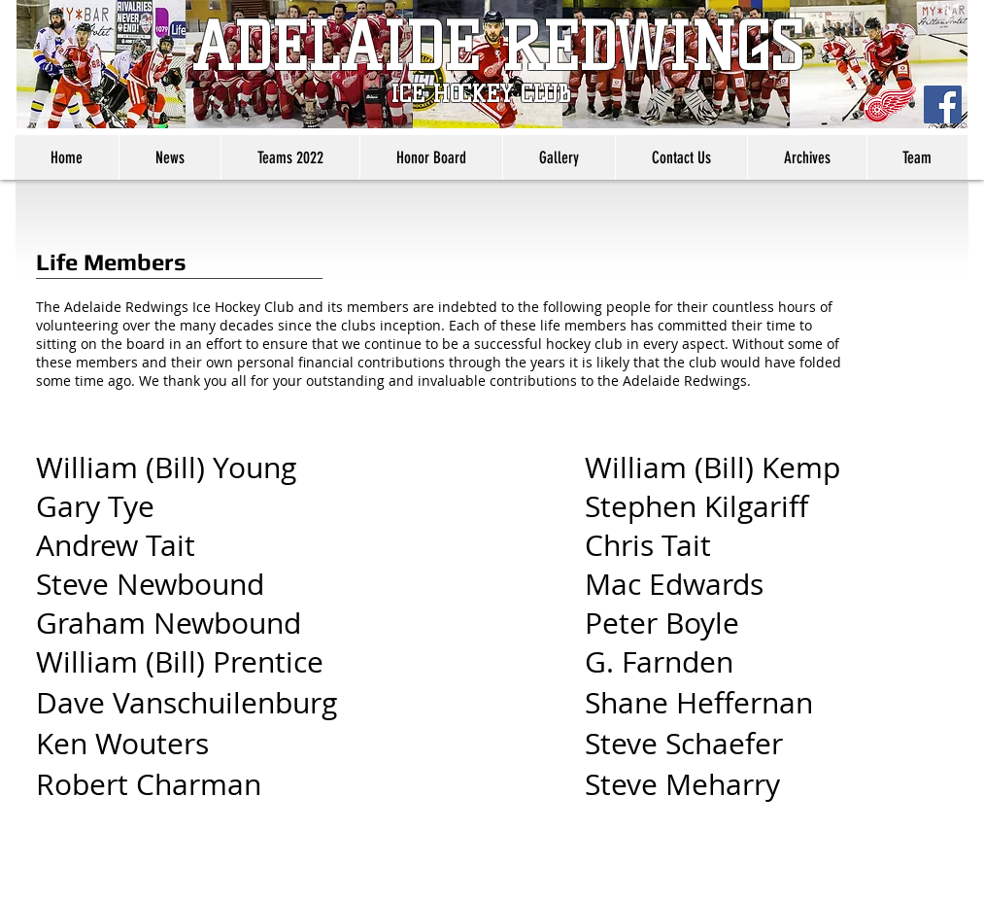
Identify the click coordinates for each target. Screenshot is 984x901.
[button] (290, 157)
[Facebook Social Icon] (943, 104)
